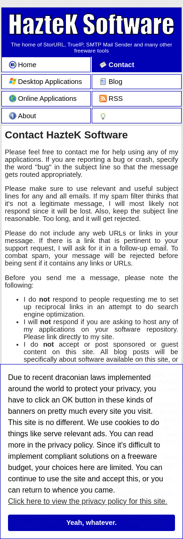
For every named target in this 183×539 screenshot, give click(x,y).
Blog (110, 81)
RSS (111, 98)
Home (23, 64)
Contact (116, 64)
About (22, 116)
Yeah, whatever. (91, 522)
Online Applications (43, 98)
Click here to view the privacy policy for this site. (87, 501)
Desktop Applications (45, 81)
